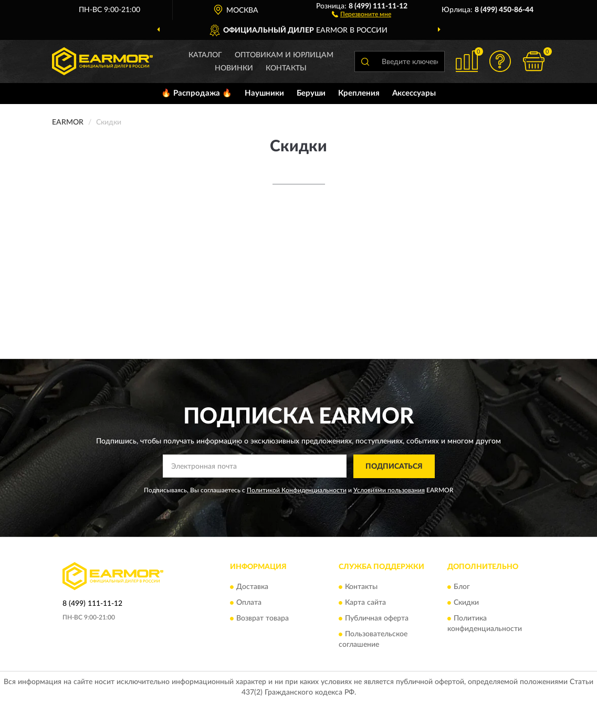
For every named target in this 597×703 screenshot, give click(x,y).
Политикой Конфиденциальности (297, 490)
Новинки (234, 68)
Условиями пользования (389, 490)
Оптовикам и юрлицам (284, 55)
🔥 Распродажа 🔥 (196, 93)
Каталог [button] (205, 55)
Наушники (264, 93)
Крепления (359, 93)
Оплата (248, 603)
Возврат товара (262, 619)
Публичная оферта (377, 619)
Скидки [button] (466, 603)
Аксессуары (414, 93)
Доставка (252, 587)
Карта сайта (365, 603)
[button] (361, 14)
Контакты (286, 68)
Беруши (311, 93)
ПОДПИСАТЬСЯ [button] (394, 466)
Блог (462, 587)
